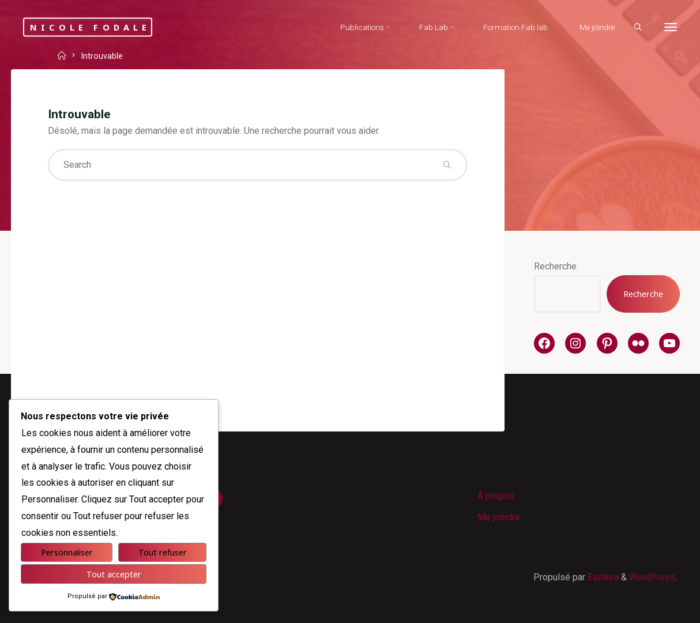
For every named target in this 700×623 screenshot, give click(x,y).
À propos (495, 495)
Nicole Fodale (90, 26)
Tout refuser (162, 552)
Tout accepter (113, 574)
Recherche (555, 266)
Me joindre (498, 517)
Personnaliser (67, 552)
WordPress (652, 577)
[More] (670, 27)
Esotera (602, 577)
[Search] (638, 28)
